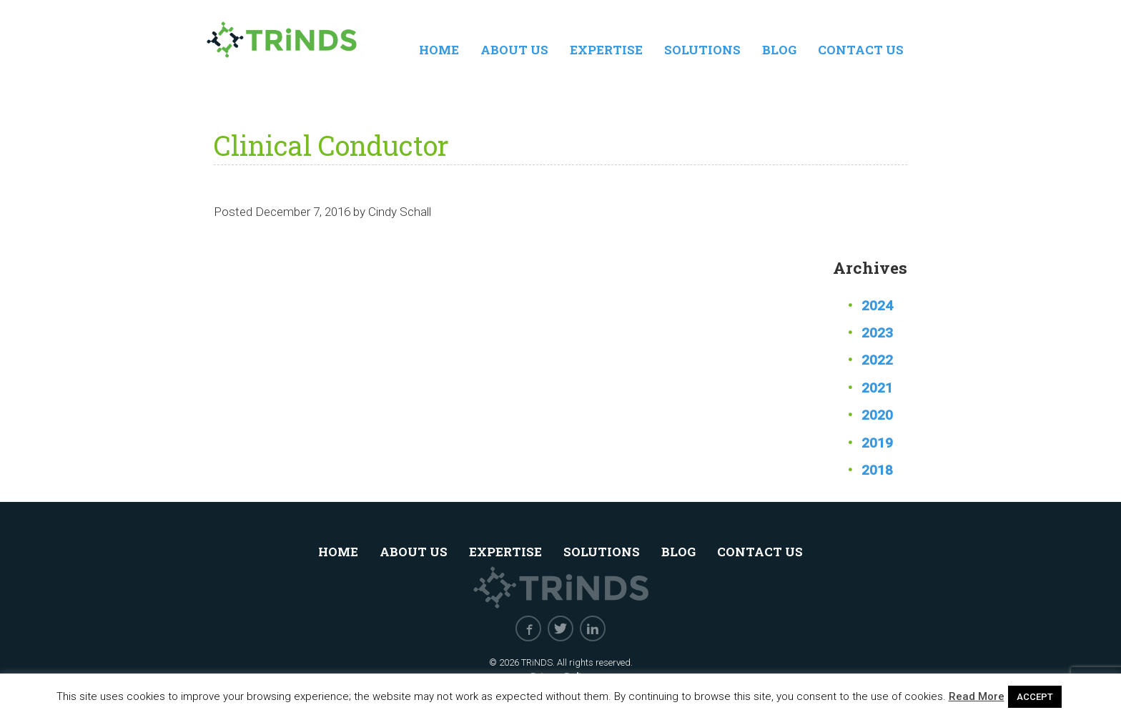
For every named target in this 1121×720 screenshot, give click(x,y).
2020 (877, 415)
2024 (877, 305)
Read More (976, 696)
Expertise (606, 49)
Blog (779, 49)
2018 (877, 470)
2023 (877, 333)
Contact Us (861, 49)
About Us (514, 49)
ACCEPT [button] (1035, 696)
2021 (877, 388)
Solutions (702, 49)
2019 (877, 443)
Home (439, 49)
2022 (877, 360)
